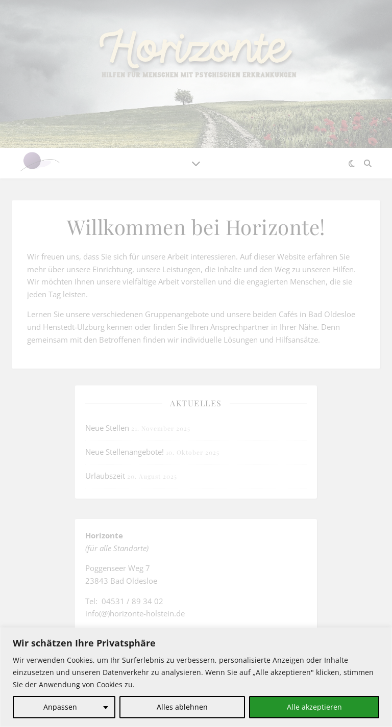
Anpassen (60, 707)
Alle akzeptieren (314, 707)
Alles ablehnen (182, 707)
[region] (196, 677)
